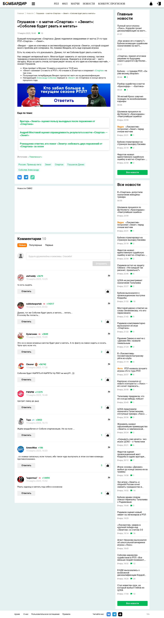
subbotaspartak (34, 304)
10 (134, 301)
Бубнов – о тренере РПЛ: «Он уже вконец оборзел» (132, 72)
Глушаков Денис (75, 164)
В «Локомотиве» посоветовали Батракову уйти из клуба (130, 356)
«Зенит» (71, 78)
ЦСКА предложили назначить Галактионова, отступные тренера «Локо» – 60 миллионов (132, 411)
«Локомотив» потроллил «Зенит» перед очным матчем (130, 129)
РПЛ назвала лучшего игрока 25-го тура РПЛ (132, 369)
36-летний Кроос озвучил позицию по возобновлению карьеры (131, 99)
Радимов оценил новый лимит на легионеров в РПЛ (131, 513)
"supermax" (31, 478)
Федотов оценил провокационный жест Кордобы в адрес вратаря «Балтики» (130, 454)
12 (134, 564)
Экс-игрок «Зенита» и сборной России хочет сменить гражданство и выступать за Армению (129, 484)
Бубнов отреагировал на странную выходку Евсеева (131, 143)
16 (134, 533)
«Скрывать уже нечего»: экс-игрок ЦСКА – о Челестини (132, 440)
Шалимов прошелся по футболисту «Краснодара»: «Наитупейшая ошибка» (131, 114)
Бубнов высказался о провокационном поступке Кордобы (131, 295)
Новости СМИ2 (24, 188)
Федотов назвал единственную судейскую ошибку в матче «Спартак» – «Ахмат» (132, 157)
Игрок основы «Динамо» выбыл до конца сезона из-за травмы (132, 469)
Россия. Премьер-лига (29, 164)
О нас (25, 614)
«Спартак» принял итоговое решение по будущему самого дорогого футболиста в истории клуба (132, 58)
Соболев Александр (28, 170)
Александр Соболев (46, 78)
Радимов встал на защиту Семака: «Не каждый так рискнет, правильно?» (130, 267)
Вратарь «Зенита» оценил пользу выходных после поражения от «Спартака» (57, 123)
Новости (30, 13)
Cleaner (30, 364)
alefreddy (31, 276)
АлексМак (31, 447)
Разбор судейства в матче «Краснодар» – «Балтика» (131, 85)
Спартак (59, 164)
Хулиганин (31, 334)
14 (134, 491)
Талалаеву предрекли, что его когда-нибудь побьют (130, 397)
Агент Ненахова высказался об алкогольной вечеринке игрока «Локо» (132, 542)
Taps (28, 420)
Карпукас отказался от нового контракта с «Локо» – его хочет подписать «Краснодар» (132, 383)
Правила (66, 614)
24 (134, 579)
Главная (20, 13)
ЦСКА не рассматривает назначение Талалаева (129, 281)
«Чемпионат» (35, 157)
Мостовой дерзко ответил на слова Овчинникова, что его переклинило (132, 310)
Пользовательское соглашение (45, 614)
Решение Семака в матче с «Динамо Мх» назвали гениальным (131, 340)
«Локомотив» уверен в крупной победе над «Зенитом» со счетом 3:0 (130, 527)
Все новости (132, 172)
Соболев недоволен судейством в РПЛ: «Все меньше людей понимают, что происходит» (130, 557)
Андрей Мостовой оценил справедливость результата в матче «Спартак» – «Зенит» (63, 134)
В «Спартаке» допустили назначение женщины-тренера (130, 194)
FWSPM (30, 392)
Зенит (48, 164)
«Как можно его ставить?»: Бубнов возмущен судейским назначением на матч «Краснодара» (132, 43)
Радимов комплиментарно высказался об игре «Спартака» (131, 325)
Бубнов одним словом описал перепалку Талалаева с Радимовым (132, 499)
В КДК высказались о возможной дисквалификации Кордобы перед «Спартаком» (131, 572)
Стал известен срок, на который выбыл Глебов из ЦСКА (130, 587)
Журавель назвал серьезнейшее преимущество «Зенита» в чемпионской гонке (132, 426)
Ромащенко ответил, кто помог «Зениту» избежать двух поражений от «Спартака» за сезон (61, 145)
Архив (17, 614)
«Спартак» (99, 70)
